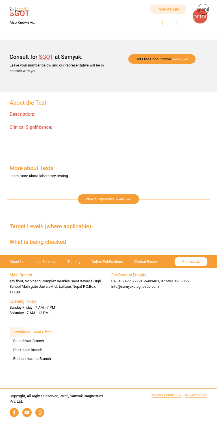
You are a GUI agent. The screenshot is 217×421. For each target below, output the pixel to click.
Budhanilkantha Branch (32, 358)
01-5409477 (121, 281)
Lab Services (46, 261)
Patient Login (168, 9)
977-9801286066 (175, 281)
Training (73, 261)
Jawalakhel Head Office (32, 332)
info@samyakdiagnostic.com (135, 286)
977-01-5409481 (146, 281)
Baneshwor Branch (28, 341)
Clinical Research (148, 261)
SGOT (46, 56)
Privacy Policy (196, 395)
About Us (17, 261)
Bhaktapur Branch (27, 350)
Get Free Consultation (153, 59)
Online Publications (107, 261)
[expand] (108, 199)
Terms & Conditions (166, 395)
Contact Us (191, 261)
